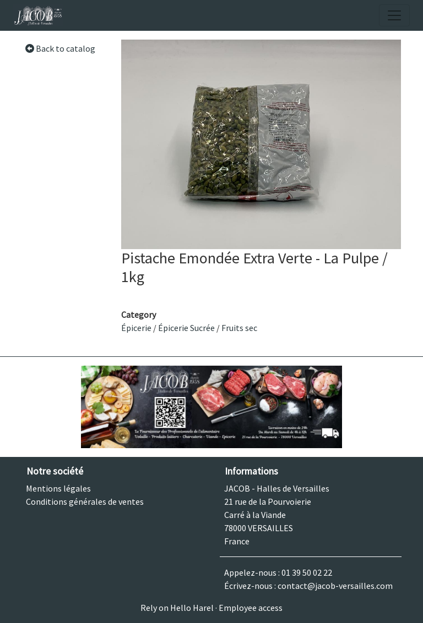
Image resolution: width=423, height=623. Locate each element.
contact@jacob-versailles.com (335, 585)
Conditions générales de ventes (85, 501)
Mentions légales (58, 488)
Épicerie (136, 327)
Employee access (251, 607)
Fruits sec (239, 327)
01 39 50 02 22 (306, 572)
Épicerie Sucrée (186, 327)
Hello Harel (192, 607)
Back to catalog (59, 48)
